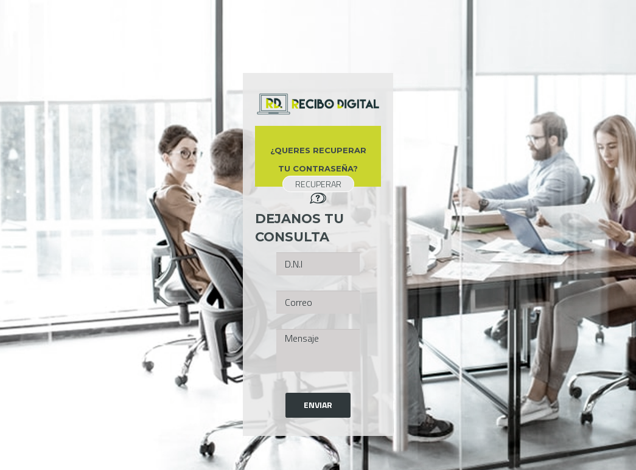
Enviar (318, 404)
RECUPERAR (318, 184)
